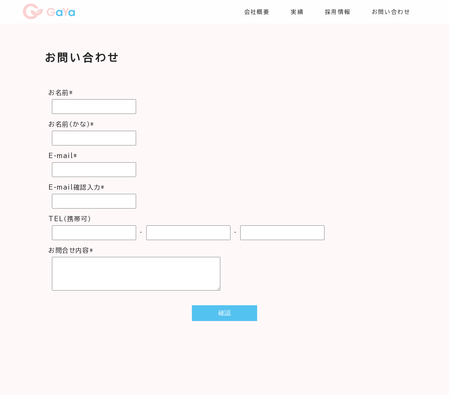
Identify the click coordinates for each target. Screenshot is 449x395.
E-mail (62, 155)
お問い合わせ (391, 12)
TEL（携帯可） (70, 219)
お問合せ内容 (70, 250)
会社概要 (257, 12)
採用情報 (338, 12)
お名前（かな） (71, 124)
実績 (297, 12)
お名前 (60, 92)
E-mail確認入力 (76, 187)
